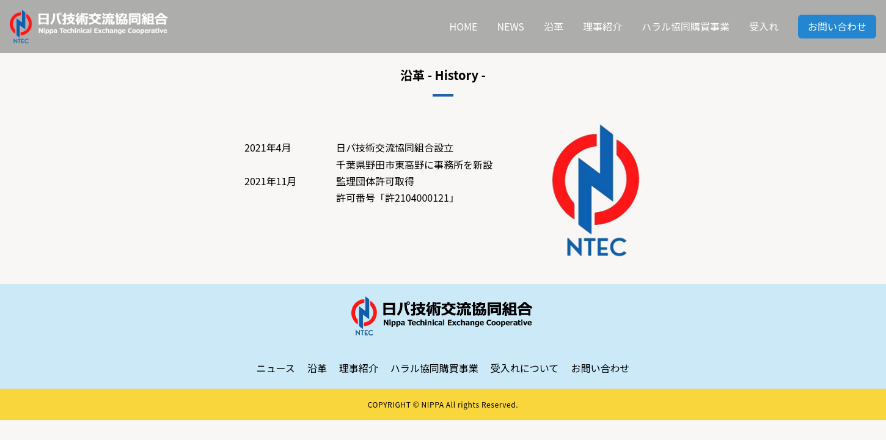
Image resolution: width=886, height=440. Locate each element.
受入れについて (525, 368)
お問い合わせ (837, 26)
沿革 (553, 26)
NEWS (510, 26)
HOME (464, 26)
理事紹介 (602, 26)
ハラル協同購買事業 (686, 26)
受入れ (763, 26)
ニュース (276, 368)
